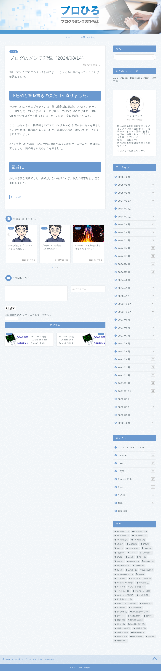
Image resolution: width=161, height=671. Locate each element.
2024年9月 (136, 224)
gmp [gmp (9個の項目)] (130, 557)
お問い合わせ (88, 37)
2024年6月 (136, 248)
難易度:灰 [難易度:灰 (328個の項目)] (122, 632)
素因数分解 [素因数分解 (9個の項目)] (135, 616)
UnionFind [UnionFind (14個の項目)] (147, 570)
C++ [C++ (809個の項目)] (147, 548)
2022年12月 (136, 391)
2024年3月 (136, 271)
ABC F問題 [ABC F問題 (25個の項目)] (139, 540)
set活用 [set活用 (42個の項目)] (132, 570)
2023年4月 (136, 359)
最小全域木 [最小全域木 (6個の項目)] (122, 612)
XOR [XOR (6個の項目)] (141, 574)
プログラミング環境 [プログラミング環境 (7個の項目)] (125, 595)
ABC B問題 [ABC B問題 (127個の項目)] (140, 531)
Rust (136, 487)
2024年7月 (136, 240)
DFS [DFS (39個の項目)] (133, 553)
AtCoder (136, 455)
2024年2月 (136, 279)
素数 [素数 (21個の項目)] (149, 616)
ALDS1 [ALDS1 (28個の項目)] (133, 544)
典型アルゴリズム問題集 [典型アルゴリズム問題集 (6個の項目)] (126, 603)
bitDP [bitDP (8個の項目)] (120, 548)
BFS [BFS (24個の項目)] (146, 544)
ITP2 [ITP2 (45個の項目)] (120, 561)
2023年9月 (136, 319)
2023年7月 (136, 335)
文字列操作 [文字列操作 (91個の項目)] (136, 608)
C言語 (136, 471)
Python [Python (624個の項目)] (139, 566)
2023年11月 (136, 303)
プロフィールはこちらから (131, 151)
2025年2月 (136, 184)
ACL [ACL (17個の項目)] (120, 544)
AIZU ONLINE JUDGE (136, 447)
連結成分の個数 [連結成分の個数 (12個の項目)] (137, 624)
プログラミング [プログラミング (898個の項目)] (142, 591)
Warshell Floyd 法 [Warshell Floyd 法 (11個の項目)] (125, 574)
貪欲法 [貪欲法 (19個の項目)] (121, 624)
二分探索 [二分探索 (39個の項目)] (143, 595)
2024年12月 (136, 200)
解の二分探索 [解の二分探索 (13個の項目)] (136, 620)
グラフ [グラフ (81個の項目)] (121, 587)
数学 (136, 502)
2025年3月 (136, 176)
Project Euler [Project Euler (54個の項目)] (123, 566)
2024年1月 (136, 287)
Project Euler (136, 479)
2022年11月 (136, 398)
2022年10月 (136, 406)
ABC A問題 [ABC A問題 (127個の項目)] (123, 531)
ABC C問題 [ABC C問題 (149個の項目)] (123, 536)
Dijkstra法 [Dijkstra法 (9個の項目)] (146, 553)
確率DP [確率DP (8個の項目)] (120, 616)
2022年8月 (136, 422)
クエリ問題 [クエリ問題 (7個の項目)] (144, 583)
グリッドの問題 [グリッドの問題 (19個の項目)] (137, 587)
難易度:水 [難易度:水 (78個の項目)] (141, 628)
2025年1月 (136, 192)
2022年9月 (136, 414)
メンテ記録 (16, 197)
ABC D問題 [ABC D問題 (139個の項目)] (140, 536)
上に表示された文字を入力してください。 (28, 314)
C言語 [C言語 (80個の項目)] (120, 553)
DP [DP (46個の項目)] (119, 557)
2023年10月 (136, 311)
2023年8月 (136, 327)
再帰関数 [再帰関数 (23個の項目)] (146, 603)
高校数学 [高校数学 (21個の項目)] (121, 641)
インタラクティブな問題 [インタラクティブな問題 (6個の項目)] (141, 579)
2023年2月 (136, 375)
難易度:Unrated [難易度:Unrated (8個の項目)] (123, 628)
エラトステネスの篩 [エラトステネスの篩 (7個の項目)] (125, 583)
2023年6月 (136, 343)
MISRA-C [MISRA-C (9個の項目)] (148, 561)
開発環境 (136, 510)
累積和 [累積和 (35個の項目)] (121, 620)
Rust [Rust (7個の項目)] (119, 570)
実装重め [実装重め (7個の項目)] (121, 608)
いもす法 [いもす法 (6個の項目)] (121, 579)
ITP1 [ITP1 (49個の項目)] (142, 557)
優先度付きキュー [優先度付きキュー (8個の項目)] (124, 599)
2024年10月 (136, 216)
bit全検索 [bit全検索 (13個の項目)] (133, 548)
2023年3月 (136, 367)
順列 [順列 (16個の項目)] (151, 636)
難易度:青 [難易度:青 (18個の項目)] (137, 636)
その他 (13, 52)
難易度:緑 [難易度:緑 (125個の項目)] (138, 632)
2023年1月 (136, 383)
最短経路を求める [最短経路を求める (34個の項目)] (140, 612)
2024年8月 (136, 232)
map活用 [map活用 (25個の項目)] (134, 561)
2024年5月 (136, 256)
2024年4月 (136, 263)
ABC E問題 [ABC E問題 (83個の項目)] (122, 540)
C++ (136, 463)
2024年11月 (136, 208)
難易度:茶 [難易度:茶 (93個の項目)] (122, 636)
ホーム (69, 37)
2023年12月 (136, 295)
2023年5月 (136, 351)
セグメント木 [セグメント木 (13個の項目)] (123, 591)
